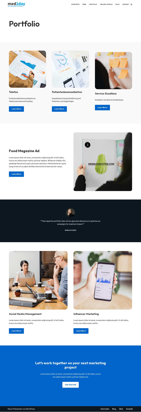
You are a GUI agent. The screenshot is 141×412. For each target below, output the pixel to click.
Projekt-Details (106, 4)
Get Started (70, 385)
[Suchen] (131, 4)
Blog (117, 4)
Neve (10, 409)
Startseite (75, 4)
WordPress (30, 409)
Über (84, 4)
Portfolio (93, 4)
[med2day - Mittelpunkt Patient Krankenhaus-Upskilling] (17, 4)
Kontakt (125, 4)
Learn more (16, 109)
